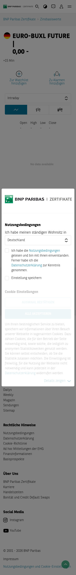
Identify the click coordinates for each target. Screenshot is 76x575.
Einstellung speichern (26, 278)
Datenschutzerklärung (26, 265)
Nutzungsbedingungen (44, 251)
